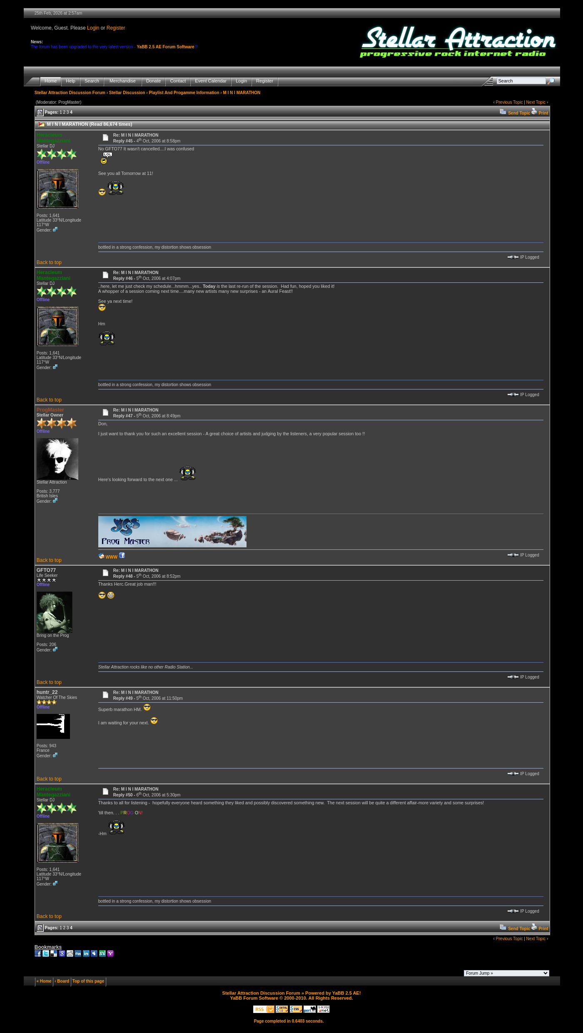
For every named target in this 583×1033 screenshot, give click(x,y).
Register (116, 28)
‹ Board (62, 981)
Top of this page (88, 981)
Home (50, 81)
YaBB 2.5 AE (345, 993)
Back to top (49, 262)
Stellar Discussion (127, 92)
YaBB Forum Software (254, 998)
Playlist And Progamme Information (184, 92)
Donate (153, 81)
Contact (178, 81)
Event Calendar (211, 81)
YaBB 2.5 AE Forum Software (165, 47)
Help (71, 81)
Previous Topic (509, 102)
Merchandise (122, 81)
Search (91, 81)
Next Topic (536, 102)
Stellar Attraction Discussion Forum (70, 92)
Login (93, 28)
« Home (44, 981)
